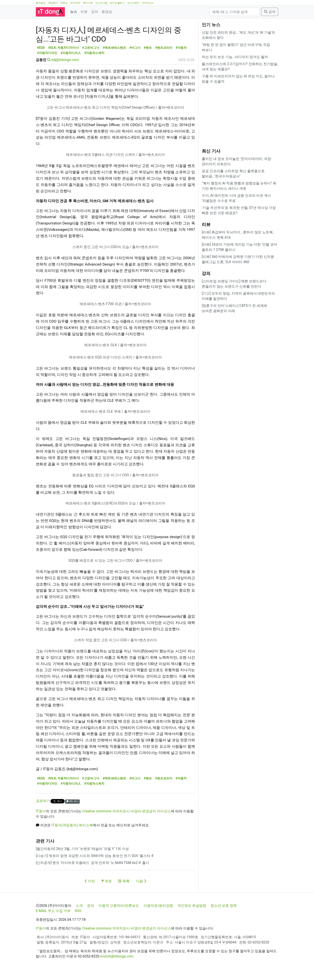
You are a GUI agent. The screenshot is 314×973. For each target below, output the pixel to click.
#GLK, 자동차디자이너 (63, 48)
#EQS (41, 48)
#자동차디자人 (71, 53)
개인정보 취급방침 (191, 906)
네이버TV (75, 3)
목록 (123, 881)
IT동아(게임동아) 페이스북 (72, 825)
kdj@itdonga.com (65, 60)
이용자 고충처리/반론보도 (118, 906)
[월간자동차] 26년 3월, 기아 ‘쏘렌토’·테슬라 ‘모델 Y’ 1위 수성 (82, 849)
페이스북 (88, 3)
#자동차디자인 (47, 53)
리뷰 (84, 12)
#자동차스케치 (94, 53)
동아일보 (40, 3)
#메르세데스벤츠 (114, 48)
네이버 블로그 (117, 3)
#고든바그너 (90, 48)
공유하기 (43, 801)
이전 (90, 881)
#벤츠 (148, 48)
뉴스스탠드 (133, 3)
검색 (269, 12)
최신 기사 (211, 151)
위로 (106, 881)
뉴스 (73, 12)
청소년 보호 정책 (223, 906)
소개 (79, 906)
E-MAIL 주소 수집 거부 (53, 911)
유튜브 (63, 3)
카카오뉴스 (148, 3)
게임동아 (53, 3)
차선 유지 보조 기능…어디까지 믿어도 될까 (235, 57)
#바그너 (134, 48)
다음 (141, 881)
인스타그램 (101, 3)
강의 (94, 12)
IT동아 (41, 811)
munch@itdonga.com (117, 956)
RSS (78, 911)
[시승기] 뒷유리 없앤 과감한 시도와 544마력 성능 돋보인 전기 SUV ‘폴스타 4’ (95, 856)
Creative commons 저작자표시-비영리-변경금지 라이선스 (126, 811)
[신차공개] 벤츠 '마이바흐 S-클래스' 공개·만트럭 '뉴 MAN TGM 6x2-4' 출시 (92, 863)
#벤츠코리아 (163, 48)
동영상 (107, 12)
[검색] (234, 12)
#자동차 (181, 48)
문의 (90, 906)
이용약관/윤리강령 (158, 906)
